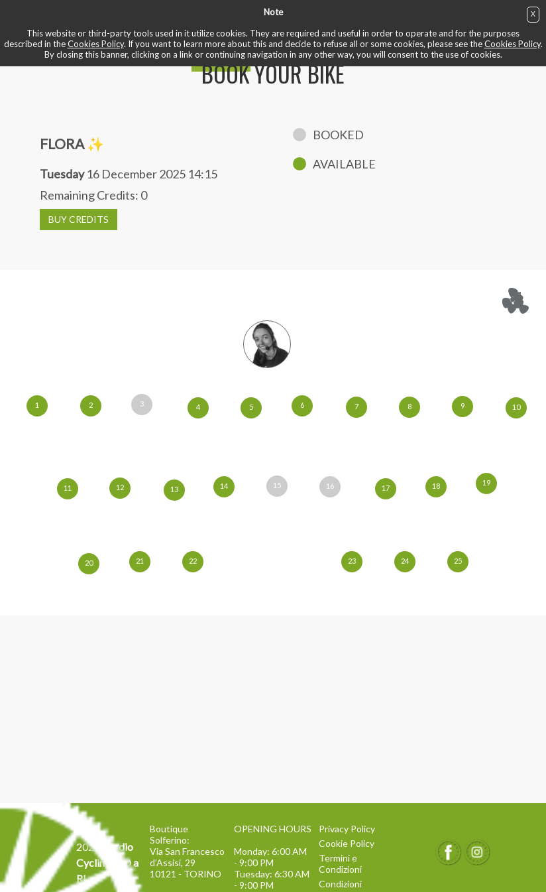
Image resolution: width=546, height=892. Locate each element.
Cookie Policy (346, 843)
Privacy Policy (347, 828)
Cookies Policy (96, 43)
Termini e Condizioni (340, 863)
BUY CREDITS (78, 219)
